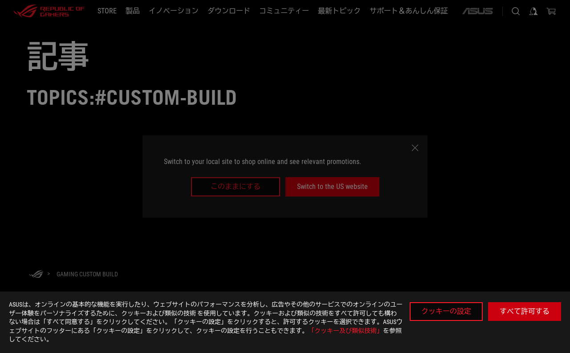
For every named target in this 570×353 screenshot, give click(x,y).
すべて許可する (525, 311)
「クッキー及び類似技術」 (345, 330)
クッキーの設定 (446, 311)
